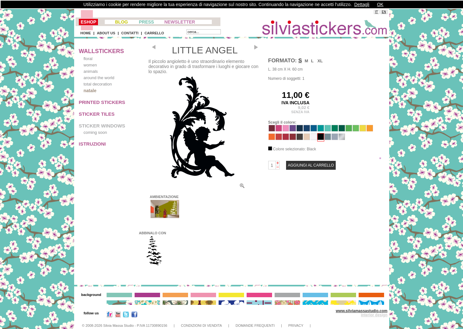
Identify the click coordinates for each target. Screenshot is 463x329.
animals (91, 71)
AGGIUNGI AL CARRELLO (311, 165)
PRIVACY (295, 325)
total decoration (98, 84)
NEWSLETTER (180, 21)
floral (88, 58)
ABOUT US (106, 33)
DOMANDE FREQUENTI (255, 325)
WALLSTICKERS (101, 51)
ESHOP (88, 21)
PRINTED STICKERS (102, 102)
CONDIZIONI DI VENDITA (201, 325)
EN (384, 12)
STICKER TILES (97, 114)
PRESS (146, 21)
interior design (374, 315)
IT (376, 12)
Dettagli (361, 4)
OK (380, 4)
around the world (99, 77)
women (90, 65)
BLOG (121, 21)
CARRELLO (154, 33)
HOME (86, 33)
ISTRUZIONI (92, 144)
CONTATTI (129, 33)
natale (90, 90)
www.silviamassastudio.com (361, 311)
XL (320, 60)
